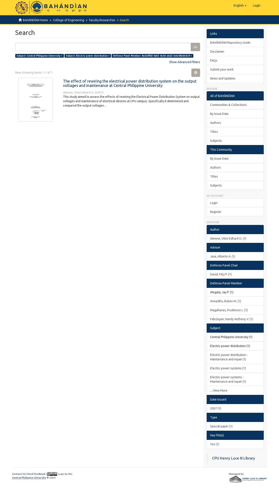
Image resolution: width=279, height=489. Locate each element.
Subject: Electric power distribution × (88, 55)
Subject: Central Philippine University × (39, 55)
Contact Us (18, 473)
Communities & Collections (228, 105)
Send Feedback (36, 473)
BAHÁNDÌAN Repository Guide (230, 42)
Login (214, 203)
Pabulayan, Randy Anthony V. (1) (231, 319)
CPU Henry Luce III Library (233, 458)
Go (195, 47)
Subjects (216, 140)
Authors (215, 122)
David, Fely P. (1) (221, 274)
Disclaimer (217, 51)
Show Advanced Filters (184, 62)
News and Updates (222, 78)
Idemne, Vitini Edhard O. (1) (228, 238)
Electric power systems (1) (228, 368)
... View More (218, 390)
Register (215, 212)
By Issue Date (219, 114)
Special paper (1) (221, 426)
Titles (214, 131)
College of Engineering (67, 20)
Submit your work (222, 69)
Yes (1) (214, 444)
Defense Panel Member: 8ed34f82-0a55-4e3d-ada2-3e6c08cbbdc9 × (152, 55)
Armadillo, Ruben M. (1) (225, 301)
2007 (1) (215, 408)
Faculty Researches (101, 20)
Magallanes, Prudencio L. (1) (229, 310)
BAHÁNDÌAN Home (35, 20)
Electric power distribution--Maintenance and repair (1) (229, 357)
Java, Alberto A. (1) (222, 256)
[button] (240, 5)
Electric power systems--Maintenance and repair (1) (228, 379)
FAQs (213, 60)
